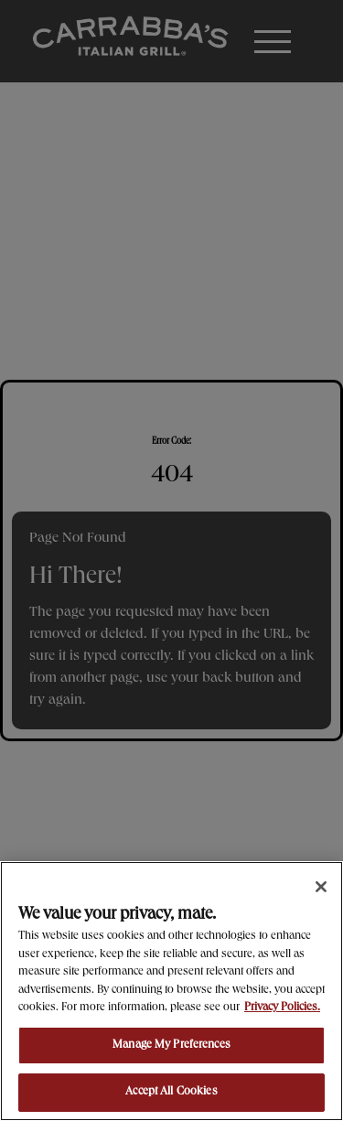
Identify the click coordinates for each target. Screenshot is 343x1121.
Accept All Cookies (171, 1092)
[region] (171, 991)
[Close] (321, 887)
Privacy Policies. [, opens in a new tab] (282, 1008)
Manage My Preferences (171, 1045)
